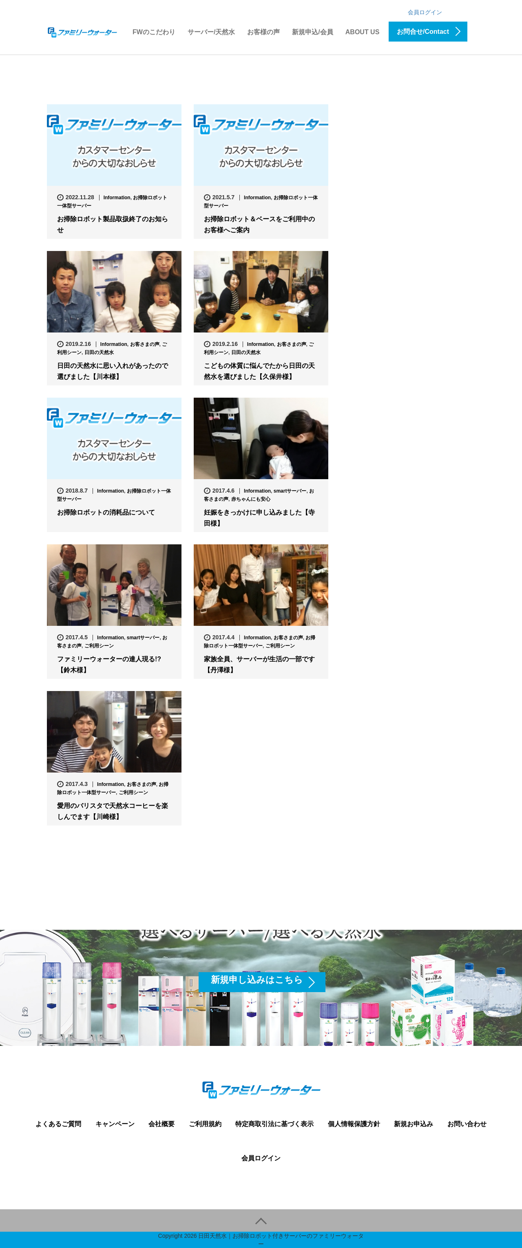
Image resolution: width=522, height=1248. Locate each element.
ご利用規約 (205, 1123)
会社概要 (161, 1123)
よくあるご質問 (58, 1123)
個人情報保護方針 (354, 1123)
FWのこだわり (154, 32)
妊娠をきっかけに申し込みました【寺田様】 (259, 518)
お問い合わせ (467, 1123)
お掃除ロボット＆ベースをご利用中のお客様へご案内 (259, 224)
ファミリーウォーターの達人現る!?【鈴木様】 (109, 665)
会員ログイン (425, 12)
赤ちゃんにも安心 (250, 499)
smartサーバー (290, 491)
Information (117, 197)
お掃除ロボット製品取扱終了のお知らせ (112, 224)
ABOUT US (362, 32)
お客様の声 (263, 32)
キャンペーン (115, 1123)
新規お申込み (413, 1123)
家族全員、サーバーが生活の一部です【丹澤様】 (259, 665)
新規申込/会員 (312, 32)
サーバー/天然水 (211, 32)
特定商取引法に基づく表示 (274, 1123)
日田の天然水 (99, 352)
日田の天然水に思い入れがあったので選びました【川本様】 (112, 371)
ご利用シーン (99, 646)
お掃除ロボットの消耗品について (106, 512)
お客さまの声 (144, 344)
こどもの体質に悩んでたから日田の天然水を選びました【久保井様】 (259, 371)
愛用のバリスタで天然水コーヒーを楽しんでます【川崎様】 (112, 811)
